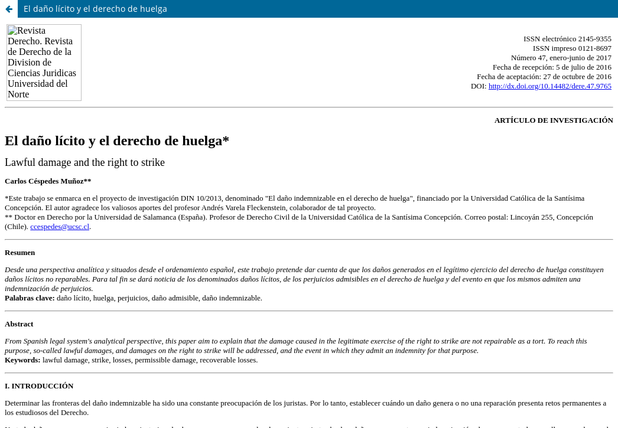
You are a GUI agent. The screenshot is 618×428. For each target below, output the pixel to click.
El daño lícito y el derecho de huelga (95, 8)
